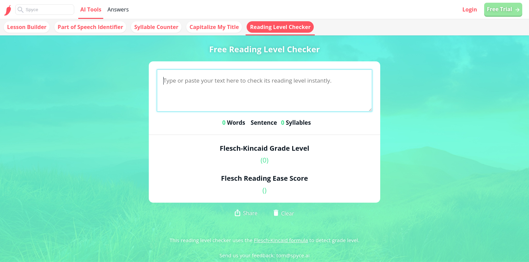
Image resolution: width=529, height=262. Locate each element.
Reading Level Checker (280, 27)
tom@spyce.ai (292, 255)
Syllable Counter (156, 27)
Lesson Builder (27, 27)
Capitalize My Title (214, 27)
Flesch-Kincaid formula (281, 240)
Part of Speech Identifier (90, 27)
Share (246, 213)
